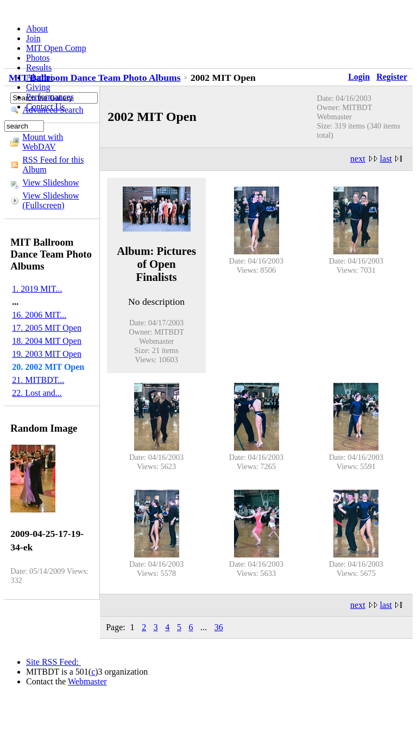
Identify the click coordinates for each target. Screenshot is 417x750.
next (357, 158)
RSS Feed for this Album (53, 164)
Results (39, 67)
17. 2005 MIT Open (46, 327)
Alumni (39, 77)
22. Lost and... (37, 393)
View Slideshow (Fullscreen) (50, 200)
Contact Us (45, 106)
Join (33, 38)
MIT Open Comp (56, 48)
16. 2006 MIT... (39, 314)
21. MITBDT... (38, 379)
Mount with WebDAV (42, 141)
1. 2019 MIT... (37, 288)
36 (218, 627)
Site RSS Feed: (53, 661)
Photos (38, 57)
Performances (50, 96)
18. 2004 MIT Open (46, 340)
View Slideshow (50, 182)
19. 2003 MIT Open (46, 353)
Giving (38, 87)
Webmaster (87, 681)
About (37, 28)
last (386, 158)
